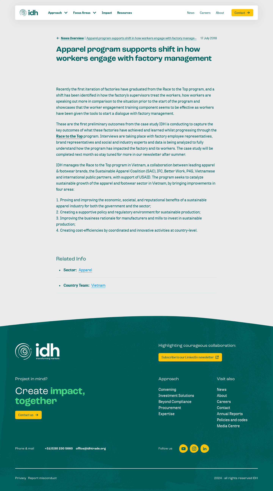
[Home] (37, 351)
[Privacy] (20, 478)
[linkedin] (204, 448)
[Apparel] (85, 270)
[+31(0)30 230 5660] (59, 449)
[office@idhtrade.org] (91, 449)
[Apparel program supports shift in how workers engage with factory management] (143, 38)
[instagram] (194, 448)
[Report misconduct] (42, 478)
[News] (222, 389)
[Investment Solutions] (176, 396)
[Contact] (223, 408)
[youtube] (183, 448)
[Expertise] (166, 414)
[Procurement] (169, 408)
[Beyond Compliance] (174, 402)
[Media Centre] (228, 426)
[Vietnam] (98, 285)
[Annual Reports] (230, 414)
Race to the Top (69, 136)
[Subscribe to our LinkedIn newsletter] (190, 357)
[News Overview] (70, 38)
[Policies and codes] (232, 420)
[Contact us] (28, 415)
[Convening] (167, 389)
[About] (222, 396)
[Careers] (224, 402)
